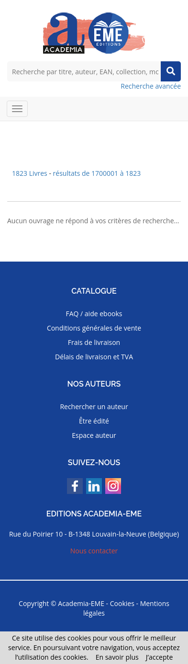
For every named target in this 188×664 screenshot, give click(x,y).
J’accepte (159, 657)
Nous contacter (94, 550)
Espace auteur (94, 435)
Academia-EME (81, 603)
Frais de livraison (94, 342)
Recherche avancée (151, 86)
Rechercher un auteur (94, 406)
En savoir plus (117, 657)
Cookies (122, 603)
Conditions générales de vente (94, 327)
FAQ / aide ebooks (94, 313)
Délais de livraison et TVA (94, 356)
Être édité (94, 420)
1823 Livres (30, 173)
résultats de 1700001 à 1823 (97, 173)
